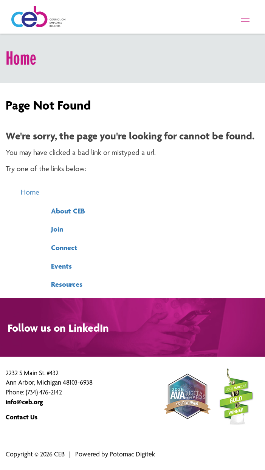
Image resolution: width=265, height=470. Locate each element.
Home (30, 192)
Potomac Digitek (132, 454)
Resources (66, 284)
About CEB (68, 210)
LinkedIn (88, 328)
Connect (64, 247)
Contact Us (21, 417)
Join (57, 228)
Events (61, 266)
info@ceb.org (24, 402)
